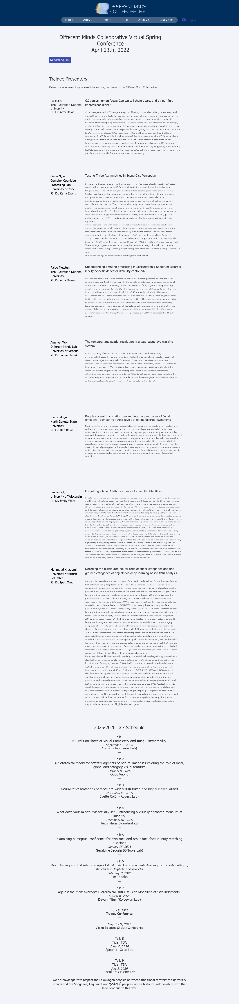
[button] (125, 20)
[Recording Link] (60, 60)
